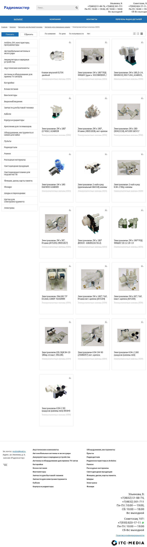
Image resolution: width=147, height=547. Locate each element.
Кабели (7, 114)
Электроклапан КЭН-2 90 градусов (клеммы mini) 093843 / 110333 (56, 409)
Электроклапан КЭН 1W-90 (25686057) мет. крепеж (90, 353)
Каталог (13, 27)
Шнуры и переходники (14, 193)
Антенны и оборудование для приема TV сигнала (18, 75)
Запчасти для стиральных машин (57, 27)
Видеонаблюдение (13, 101)
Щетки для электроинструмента (14, 200)
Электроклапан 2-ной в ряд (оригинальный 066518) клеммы (92, 185)
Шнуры (90, 479)
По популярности (76, 34)
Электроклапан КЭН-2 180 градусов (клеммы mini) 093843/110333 (126, 353)
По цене (62, 34)
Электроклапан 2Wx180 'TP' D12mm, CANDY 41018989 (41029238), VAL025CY (54, 297)
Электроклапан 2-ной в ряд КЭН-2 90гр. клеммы (127, 185)
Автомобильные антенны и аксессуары (17, 52)
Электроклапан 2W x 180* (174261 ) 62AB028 (54, 129)
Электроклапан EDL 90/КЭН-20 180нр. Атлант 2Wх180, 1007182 (56, 353)
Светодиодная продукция (16, 166)
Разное (7, 153)
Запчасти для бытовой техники (30, 27)
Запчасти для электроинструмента (50, 479)
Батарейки (9, 83)
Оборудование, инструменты (101, 450)
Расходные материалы (15, 160)
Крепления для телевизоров (17, 126)
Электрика (9, 208)
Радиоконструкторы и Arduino (101, 461)
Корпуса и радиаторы (14, 120)
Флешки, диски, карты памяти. (18, 181)
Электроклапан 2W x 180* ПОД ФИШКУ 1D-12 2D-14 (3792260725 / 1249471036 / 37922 (128, 241)
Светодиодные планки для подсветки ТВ (17, 173)
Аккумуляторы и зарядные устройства (16, 60)
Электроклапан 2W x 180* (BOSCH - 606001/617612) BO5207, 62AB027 (90, 241)
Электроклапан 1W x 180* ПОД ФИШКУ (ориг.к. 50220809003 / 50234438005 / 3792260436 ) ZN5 (92, 74)
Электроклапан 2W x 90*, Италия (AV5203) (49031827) (55, 241)
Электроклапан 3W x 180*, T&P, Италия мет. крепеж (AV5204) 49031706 (92, 297)
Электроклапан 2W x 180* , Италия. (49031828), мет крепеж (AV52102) (92, 130)
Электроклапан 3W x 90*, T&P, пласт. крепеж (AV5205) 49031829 (128, 297)
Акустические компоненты (16, 68)
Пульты (7, 141)
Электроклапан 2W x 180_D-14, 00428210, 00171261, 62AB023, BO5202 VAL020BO (128, 74)
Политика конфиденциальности (130, 535)
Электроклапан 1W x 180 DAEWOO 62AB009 (53, 185)
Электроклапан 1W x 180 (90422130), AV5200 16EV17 (126, 129)
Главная (4, 27)
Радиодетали (10, 147)
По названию (50, 34)
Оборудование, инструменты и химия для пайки (18, 133)
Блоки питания (11, 89)
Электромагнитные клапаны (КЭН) (56, 79)
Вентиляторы (10, 95)
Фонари (8, 187)
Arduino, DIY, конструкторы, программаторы (17, 43)
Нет (88, 34)
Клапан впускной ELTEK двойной (53, 73)
